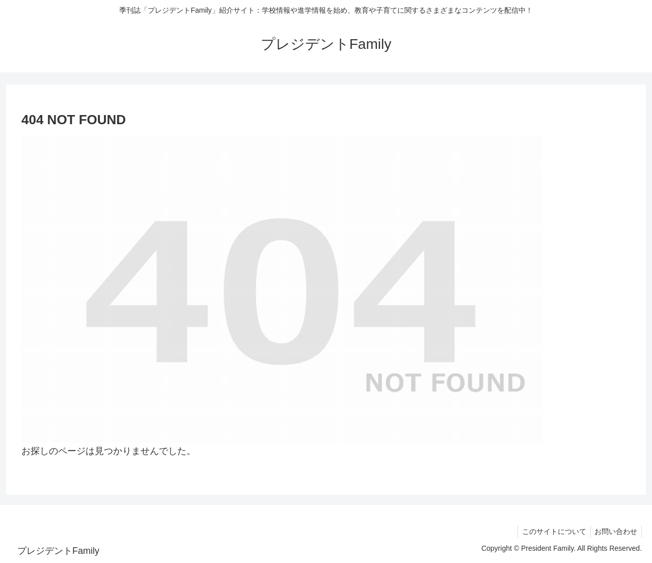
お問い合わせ (614, 531)
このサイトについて (551, 531)
